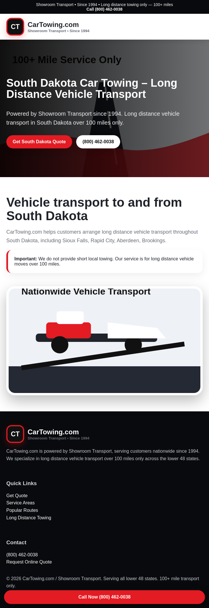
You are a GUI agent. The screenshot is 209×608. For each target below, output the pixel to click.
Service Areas (20, 502)
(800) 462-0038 (98, 141)
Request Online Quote (29, 561)
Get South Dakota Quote (39, 141)
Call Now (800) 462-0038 (104, 597)
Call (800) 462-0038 (104, 9)
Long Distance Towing (28, 517)
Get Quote (17, 495)
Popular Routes (22, 510)
